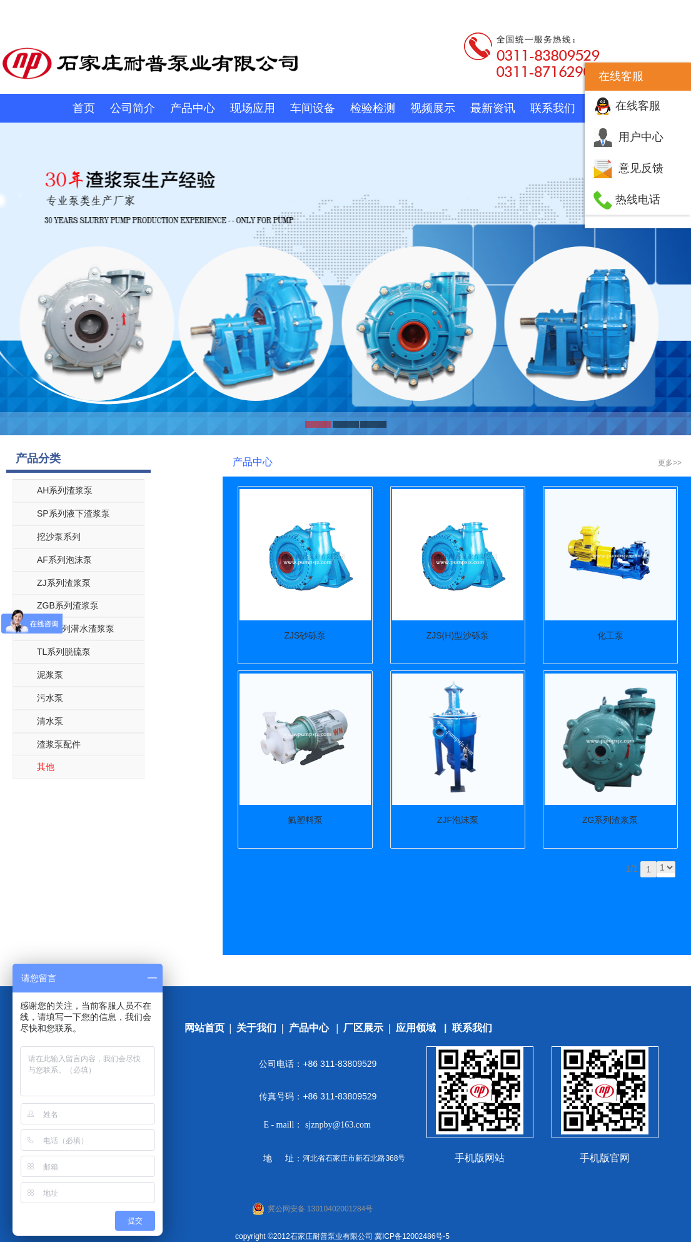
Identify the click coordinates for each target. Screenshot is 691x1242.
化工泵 (610, 635)
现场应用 (252, 108)
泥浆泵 (50, 675)
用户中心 (640, 137)
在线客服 (637, 105)
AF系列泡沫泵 (64, 560)
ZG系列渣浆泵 (610, 820)
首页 (84, 108)
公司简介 (132, 108)
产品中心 (192, 108)
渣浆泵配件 (59, 744)
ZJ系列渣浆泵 (64, 583)
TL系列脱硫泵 (64, 652)
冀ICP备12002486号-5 (412, 1236)
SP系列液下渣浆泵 (73, 513)
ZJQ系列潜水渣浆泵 (75, 629)
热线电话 (637, 199)
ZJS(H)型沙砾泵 (457, 635)
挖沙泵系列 (59, 537)
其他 (45, 767)
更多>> (670, 462)
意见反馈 (640, 168)
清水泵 (50, 721)
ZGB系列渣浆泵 (68, 605)
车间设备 (312, 108)
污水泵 (50, 698)
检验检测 (372, 108)
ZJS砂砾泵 (305, 635)
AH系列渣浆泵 (65, 490)
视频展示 (432, 108)
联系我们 (552, 108)
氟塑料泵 (305, 820)
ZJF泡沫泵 (457, 820)
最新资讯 (492, 108)
